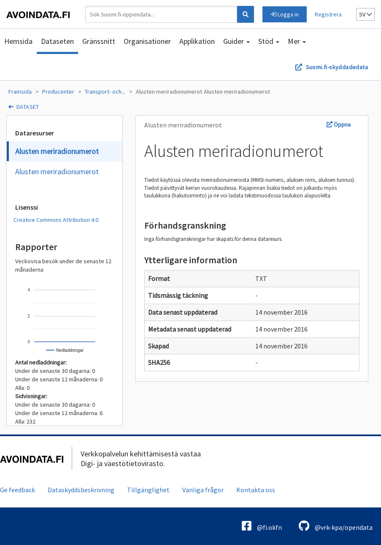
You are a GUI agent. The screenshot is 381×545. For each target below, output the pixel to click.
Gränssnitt (98, 41)
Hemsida (18, 41)
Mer (297, 41)
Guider (236, 41)
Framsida (20, 91)
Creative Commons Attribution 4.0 (56, 220)
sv (365, 14)
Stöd (268, 41)
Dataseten (57, 41)
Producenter (58, 91)
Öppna (339, 124)
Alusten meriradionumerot (169, 91)
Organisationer (147, 41)
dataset (27, 107)
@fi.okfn (262, 526)
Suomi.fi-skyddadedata (337, 67)
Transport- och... (105, 91)
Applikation (197, 41)
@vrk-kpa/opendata (336, 526)
